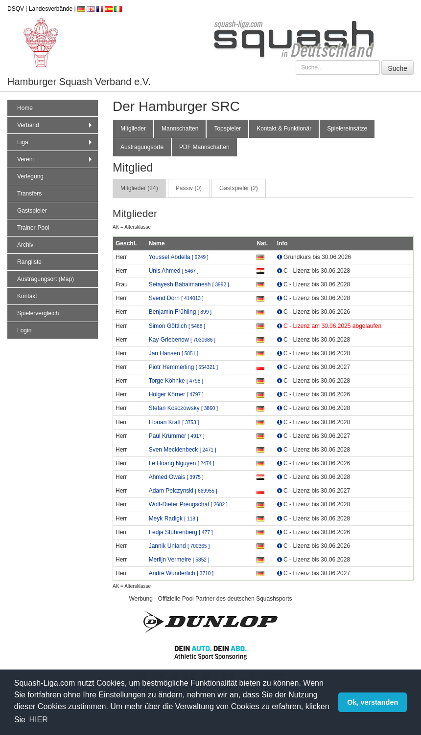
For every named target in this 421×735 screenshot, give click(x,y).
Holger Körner (176, 394)
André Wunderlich (181, 573)
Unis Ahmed (174, 270)
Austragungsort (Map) (45, 279)
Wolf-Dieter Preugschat (188, 504)
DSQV (15, 8)
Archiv (25, 244)
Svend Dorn (176, 298)
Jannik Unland (179, 545)
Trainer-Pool (33, 227)
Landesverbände (50, 8)
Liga (55, 142)
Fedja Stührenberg (181, 532)
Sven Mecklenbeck (182, 449)
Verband (55, 125)
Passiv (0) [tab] (189, 188)
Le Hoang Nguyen (181, 463)
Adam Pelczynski (183, 490)
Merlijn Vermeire (179, 559)
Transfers (29, 193)
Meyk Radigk (173, 518)
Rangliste (29, 262)
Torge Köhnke (176, 380)
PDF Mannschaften (204, 147)
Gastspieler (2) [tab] (238, 188)
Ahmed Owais (176, 477)
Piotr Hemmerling (183, 367)
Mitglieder (133, 128)
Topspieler (227, 128)
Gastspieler (32, 210)
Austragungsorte (142, 147)
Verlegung (30, 176)
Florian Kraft (174, 422)
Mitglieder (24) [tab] (139, 188)
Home (25, 108)
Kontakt (27, 296)
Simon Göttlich (177, 326)
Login (24, 330)
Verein (55, 159)
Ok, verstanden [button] (372, 702)
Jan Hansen (173, 353)
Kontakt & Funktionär (284, 128)
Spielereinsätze (347, 128)
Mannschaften (180, 128)
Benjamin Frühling (180, 311)
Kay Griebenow (182, 339)
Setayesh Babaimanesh (189, 284)
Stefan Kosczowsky (183, 408)
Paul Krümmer (177, 435)
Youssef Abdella (179, 257)
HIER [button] (38, 719)
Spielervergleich (38, 313)
